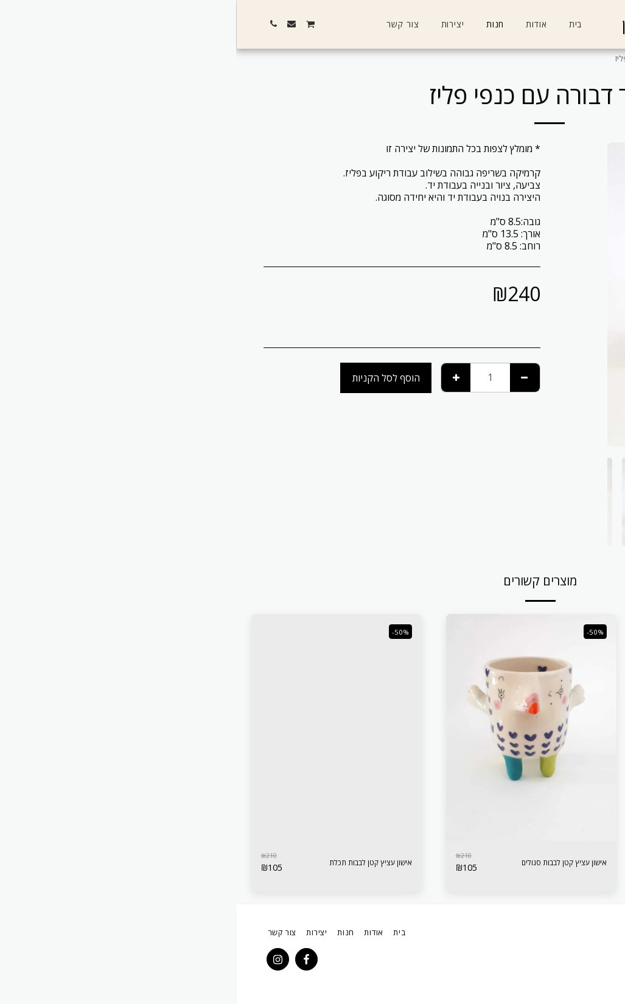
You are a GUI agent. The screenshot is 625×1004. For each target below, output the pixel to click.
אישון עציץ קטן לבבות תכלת (122, 863)
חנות (569, 58)
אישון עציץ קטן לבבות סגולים (314, 863)
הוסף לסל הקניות (149, 378)
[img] (489, 727)
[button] (128, 23)
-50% (356, 631)
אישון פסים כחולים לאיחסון (513, 858)
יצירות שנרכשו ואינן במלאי (510, 58)
